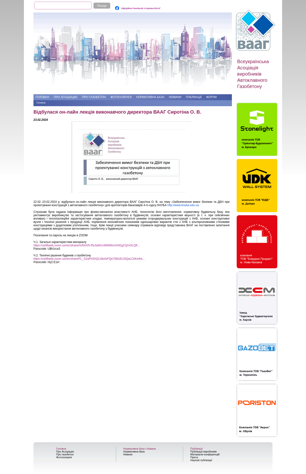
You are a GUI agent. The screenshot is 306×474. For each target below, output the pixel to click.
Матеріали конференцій (204, 454)
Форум (211, 97)
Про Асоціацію (65, 97)
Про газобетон (94, 97)
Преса (194, 457)
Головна (42, 97)
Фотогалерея (121, 97)
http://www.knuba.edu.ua (183, 205)
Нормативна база (150, 97)
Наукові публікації (201, 460)
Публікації (194, 97)
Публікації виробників (203, 451)
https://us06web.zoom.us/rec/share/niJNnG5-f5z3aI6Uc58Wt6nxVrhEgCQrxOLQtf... (86, 245)
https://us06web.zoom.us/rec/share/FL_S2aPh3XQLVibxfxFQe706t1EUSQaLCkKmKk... (89, 258)
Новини (175, 97)
